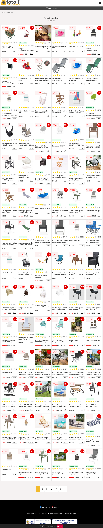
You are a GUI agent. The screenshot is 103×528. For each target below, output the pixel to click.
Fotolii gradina (8, 12)
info (14, 51)
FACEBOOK (45, 507)
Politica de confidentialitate (52, 514)
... (51, 489)
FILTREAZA (51, 8)
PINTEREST (57, 507)
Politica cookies (70, 514)
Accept (59, 526)
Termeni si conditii (33, 514)
